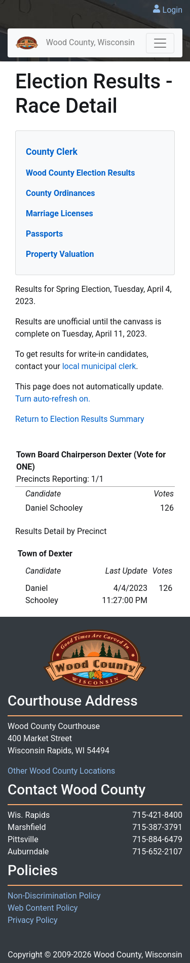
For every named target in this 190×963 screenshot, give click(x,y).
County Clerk (52, 152)
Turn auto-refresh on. (52, 399)
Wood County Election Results (80, 173)
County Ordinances (60, 193)
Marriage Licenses (59, 213)
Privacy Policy (33, 920)
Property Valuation (60, 254)
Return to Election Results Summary (79, 419)
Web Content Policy (43, 908)
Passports (44, 234)
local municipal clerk (99, 366)
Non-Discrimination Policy (54, 896)
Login (172, 10)
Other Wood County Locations (61, 771)
